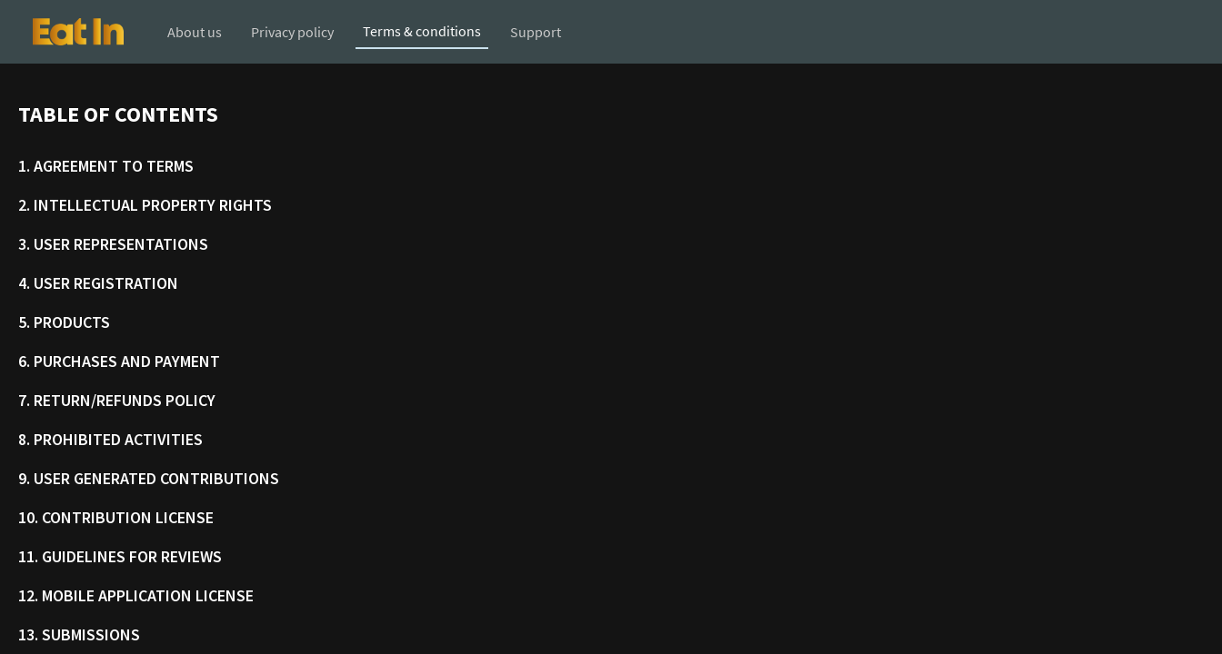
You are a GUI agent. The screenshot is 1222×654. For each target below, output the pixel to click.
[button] (78, 32)
